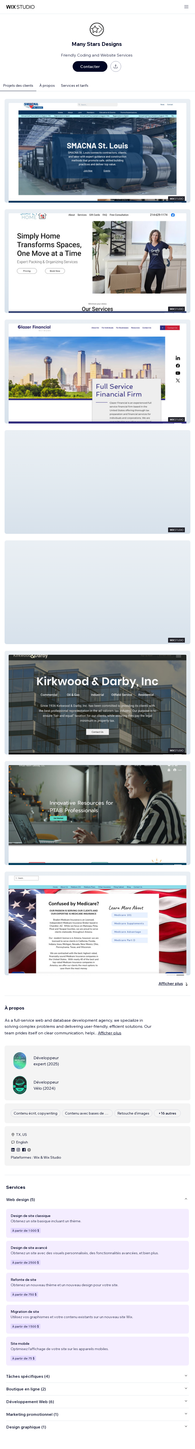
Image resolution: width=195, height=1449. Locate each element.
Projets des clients (18, 85)
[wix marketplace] (20, 7)
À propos (47, 85)
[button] (97, 151)
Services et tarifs (74, 85)
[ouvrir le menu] (186, 7)
